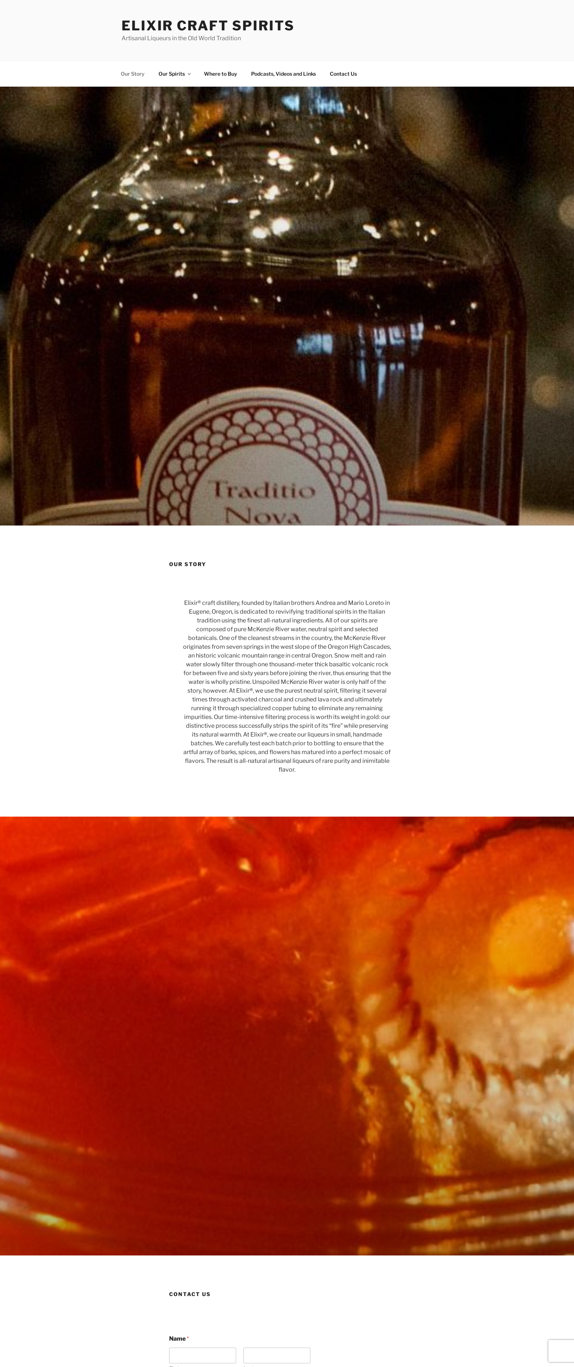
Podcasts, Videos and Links (283, 74)
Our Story (133, 74)
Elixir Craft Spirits (208, 26)
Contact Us (343, 74)
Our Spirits (175, 74)
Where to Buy (220, 74)
